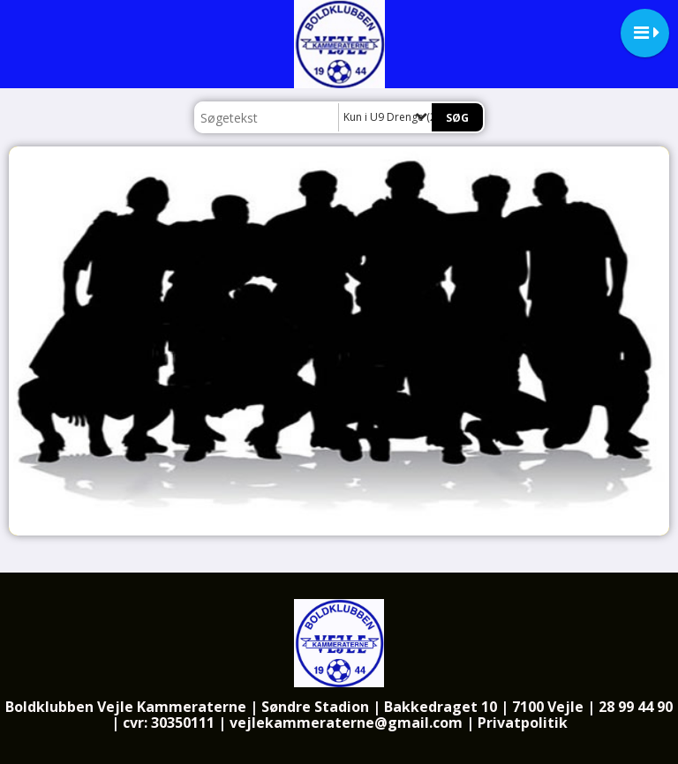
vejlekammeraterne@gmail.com (346, 722)
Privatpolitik (523, 722)
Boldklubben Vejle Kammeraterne (125, 706)
